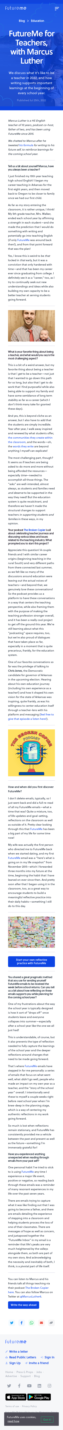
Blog (22, 20)
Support (25, 1376)
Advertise (11, 1376)
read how (13, 1421)
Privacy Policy (29, 1406)
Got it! (47, 1419)
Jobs (39, 1372)
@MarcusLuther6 (30, 1296)
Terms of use (12, 1406)
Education (37, 20)
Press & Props (24, 1372)
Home (9, 1372)
